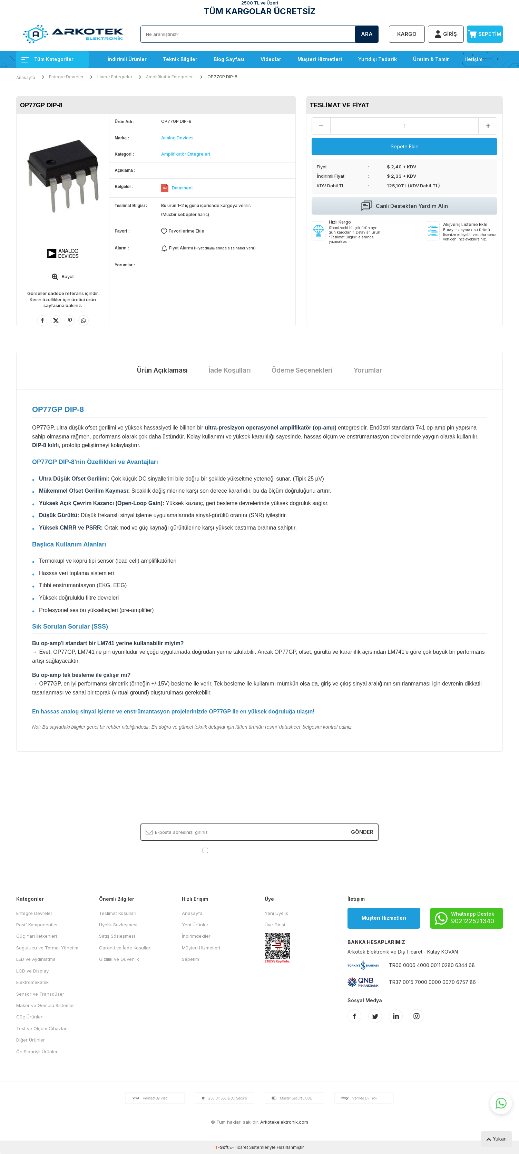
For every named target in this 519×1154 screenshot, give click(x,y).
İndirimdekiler (196, 936)
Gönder (362, 832)
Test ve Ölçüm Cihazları (42, 1028)
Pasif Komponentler (37, 924)
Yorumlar (367, 370)
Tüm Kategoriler (47, 59)
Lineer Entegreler (114, 76)
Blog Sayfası (229, 59)
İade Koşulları (229, 370)
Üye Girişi (275, 924)
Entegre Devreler (66, 76)
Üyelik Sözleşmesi (118, 924)
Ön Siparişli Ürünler (37, 1051)
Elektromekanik (32, 982)
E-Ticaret (238, 1147)
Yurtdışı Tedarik (377, 59)
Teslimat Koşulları (117, 913)
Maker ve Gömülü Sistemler (45, 1005)
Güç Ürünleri (29, 1016)
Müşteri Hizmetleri (319, 59)
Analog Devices (177, 137)
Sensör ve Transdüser (40, 994)
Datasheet (182, 187)
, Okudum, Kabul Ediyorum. (260, 850)
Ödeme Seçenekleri (302, 370)
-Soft (222, 1147)
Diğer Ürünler (30, 1040)
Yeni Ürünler (195, 924)
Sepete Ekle (405, 146)
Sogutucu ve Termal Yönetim (47, 947)
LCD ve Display (32, 971)
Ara (367, 34)
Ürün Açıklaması (162, 370)
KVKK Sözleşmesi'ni (233, 849)
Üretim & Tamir (431, 59)
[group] (63, 175)
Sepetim (190, 959)
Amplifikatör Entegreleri (170, 76)
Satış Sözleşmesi (117, 936)
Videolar (271, 59)
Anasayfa (25, 77)
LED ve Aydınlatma (36, 959)
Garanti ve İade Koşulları (125, 947)
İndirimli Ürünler (127, 59)
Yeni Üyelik (276, 913)
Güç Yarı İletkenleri (36, 936)
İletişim (473, 59)
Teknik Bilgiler (180, 59)
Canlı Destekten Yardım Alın (404, 205)
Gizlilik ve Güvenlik (119, 959)
